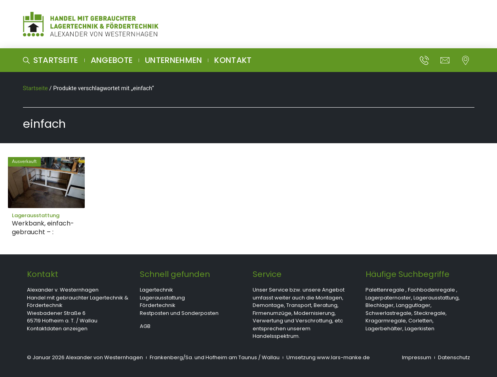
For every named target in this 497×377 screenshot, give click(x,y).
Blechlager (380, 305)
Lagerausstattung (162, 297)
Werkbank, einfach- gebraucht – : (43, 228)
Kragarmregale (386, 320)
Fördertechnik (157, 305)
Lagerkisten (419, 328)
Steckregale (430, 313)
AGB (145, 326)
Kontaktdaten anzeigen (57, 328)
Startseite (35, 88)
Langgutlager (413, 305)
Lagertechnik (156, 290)
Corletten (420, 320)
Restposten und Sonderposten (179, 313)
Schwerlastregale (388, 313)
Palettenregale (385, 290)
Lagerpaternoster (388, 297)
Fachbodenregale (431, 290)
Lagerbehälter (384, 328)
